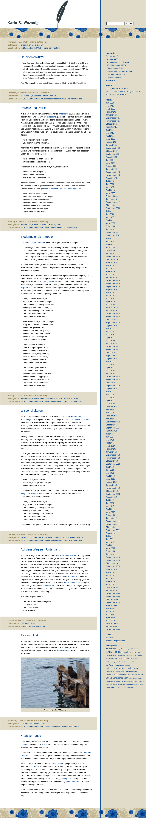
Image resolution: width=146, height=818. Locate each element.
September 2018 (113, 322)
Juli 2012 (110, 500)
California (36, 224)
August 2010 (111, 569)
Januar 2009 (111, 626)
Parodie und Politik (33, 108)
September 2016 (113, 386)
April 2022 (110, 220)
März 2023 (110, 193)
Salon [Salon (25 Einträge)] (127, 681)
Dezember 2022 (113, 202)
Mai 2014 (110, 440)
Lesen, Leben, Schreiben (117, 88)
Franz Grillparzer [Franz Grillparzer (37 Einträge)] (122, 658)
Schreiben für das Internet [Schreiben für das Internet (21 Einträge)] (122, 684)
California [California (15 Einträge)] (136, 652)
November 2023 (113, 175)
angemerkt (63, 114)
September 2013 (113, 464)
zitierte (53, 117)
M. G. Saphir (37, 45)
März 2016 (110, 404)
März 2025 (110, 139)
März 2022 (110, 223)
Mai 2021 (110, 241)
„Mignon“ (24, 287)
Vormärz (52, 96)
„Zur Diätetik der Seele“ (80, 419)
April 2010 (110, 581)
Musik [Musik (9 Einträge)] (130, 678)
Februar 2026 (112, 112)
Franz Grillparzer (45, 537)
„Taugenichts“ (49, 281)
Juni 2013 (110, 470)
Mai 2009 (110, 614)
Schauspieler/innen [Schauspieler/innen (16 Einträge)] (137, 681)
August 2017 (111, 358)
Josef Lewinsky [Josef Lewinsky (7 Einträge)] (125, 665)
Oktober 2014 (112, 425)
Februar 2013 (112, 482)
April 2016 (110, 401)
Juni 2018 (110, 331)
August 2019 (111, 289)
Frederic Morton (51, 585)
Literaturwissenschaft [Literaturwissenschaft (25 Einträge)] (133, 671)
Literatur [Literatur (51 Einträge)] (134, 668)
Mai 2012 (110, 506)
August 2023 (111, 178)
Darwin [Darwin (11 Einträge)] (128, 655)
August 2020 (111, 262)
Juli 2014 (110, 434)
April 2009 (110, 617)
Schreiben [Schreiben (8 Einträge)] (109, 684)
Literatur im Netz (114, 74)
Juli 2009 (110, 608)
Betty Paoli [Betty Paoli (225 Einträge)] (112, 651)
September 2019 (113, 286)
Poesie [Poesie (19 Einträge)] (112, 681)
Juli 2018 (110, 328)
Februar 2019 (112, 307)
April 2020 (110, 271)
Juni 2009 (110, 611)
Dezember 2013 (113, 455)
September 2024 (113, 154)
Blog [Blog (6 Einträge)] (131, 652)
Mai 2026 (110, 106)
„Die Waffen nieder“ (72, 582)
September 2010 (113, 566)
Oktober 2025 (112, 124)
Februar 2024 (112, 166)
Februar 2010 (112, 587)
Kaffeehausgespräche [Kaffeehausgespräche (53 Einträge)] (116, 668)
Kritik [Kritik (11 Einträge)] (128, 668)
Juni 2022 (110, 214)
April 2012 (110, 509)
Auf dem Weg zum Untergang (40, 549)
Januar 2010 (111, 590)
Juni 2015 (110, 413)
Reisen (45, 96)
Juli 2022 (110, 211)
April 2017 (110, 367)
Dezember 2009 (113, 593)
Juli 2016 (110, 392)
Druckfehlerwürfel (32, 57)
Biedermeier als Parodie (37, 236)
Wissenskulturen (32, 410)
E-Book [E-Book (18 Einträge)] (133, 655)
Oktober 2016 (112, 383)
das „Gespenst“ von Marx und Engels (61, 189)
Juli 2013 (110, 467)
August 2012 (111, 497)
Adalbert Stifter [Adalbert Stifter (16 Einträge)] (111, 649)
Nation (73, 537)
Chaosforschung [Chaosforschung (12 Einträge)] (111, 655)
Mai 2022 (110, 217)
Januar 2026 (111, 115)
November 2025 (113, 121)
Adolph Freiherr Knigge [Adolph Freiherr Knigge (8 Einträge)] (123, 649)
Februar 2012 (112, 515)
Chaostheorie (112, 68)
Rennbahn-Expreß (73, 782)
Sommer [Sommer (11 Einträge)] (135, 684)
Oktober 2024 (112, 151)
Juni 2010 (110, 575)
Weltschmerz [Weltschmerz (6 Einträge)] (121, 687)
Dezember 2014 (113, 422)
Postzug (63, 779)
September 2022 (113, 208)
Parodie (59, 398)
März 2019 (110, 304)
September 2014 (113, 428)
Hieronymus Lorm (61, 537)
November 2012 (113, 488)
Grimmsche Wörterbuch (35, 242)
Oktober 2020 (112, 259)
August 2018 (111, 325)
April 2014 (110, 443)
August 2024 (111, 157)
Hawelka (63, 650)
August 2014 (111, 431)
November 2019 (113, 283)
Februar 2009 (112, 623)
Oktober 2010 (112, 563)
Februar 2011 (112, 551)
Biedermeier (26, 96)
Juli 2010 (110, 572)
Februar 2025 (112, 142)
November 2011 (113, 524)
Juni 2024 (110, 160)
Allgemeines (111, 56)
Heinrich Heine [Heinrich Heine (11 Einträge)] (127, 662)
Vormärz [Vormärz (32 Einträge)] (113, 688)
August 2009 (111, 605)
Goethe (45, 224)
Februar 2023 (112, 196)
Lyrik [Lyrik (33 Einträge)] (108, 675)
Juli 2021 (110, 238)
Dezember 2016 (113, 377)
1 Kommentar (71, 227)
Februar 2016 (112, 407)
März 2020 (110, 274)
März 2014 (110, 446)
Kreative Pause (31, 735)
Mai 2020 (110, 268)
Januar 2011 (111, 554)
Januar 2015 (111, 419)
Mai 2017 (110, 364)
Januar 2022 (111, 229)
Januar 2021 (111, 253)
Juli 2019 (110, 292)
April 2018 (110, 337)
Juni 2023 (110, 184)
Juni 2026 (110, 103)
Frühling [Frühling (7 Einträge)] (119, 662)
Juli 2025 (110, 130)
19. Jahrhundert (30, 48)
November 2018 (113, 316)
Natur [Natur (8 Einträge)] (134, 678)
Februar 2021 (112, 250)
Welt (39, 48)
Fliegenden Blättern (29, 493)
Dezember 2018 (113, 313)
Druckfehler (26, 45)
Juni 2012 (110, 503)
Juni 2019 (110, 295)
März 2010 (110, 584)
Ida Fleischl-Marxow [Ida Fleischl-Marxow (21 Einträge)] (113, 665)
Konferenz (25, 745)
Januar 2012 (111, 518)
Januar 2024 (111, 169)
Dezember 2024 (113, 148)
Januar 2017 (111, 374)
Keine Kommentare (51, 48)
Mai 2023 (110, 187)
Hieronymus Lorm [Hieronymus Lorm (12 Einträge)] (138, 662)
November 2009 (113, 596)
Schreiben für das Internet (117, 71)
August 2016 (111, 389)
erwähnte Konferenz (68, 555)
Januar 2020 (111, 277)
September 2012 (113, 494)
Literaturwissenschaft (54, 99)
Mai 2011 (110, 542)
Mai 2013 (110, 473)
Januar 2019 (111, 310)
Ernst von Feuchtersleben (43, 398)
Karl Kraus (72, 576)
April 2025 (110, 136)
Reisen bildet (29, 635)
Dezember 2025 (113, 118)
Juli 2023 (110, 181)
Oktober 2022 (112, 205)
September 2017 (113, 355)
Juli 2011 (110, 536)
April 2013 (110, 476)
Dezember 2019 (113, 280)
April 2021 (110, 244)
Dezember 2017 (113, 346)
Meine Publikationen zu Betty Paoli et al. (123, 91)
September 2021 (113, 235)
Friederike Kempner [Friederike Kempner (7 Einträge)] (111, 662)
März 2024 (110, 163)
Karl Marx (36, 96)
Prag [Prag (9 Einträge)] (117, 681)
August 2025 (111, 127)
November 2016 (113, 380)
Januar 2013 (111, 485)
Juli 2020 (110, 265)
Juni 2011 (110, 539)
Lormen (36, 766)
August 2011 (111, 533)
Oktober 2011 (112, 527)
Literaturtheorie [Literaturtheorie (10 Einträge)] (119, 671)
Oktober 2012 (112, 491)
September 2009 (113, 602)
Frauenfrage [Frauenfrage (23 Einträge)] (134, 659)
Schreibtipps (112, 77)
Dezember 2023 (113, 172)
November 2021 (113, 232)
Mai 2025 (110, 133)
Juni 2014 (110, 437)
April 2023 (110, 190)
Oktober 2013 (112, 461)
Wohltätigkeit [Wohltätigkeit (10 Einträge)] (130, 687)
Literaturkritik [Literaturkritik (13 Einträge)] (110, 671)
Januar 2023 (111, 199)
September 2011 (113, 530)
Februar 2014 (112, 449)
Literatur (41, 99)
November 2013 (113, 458)
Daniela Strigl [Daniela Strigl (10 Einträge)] (121, 655)
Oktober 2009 (112, 599)
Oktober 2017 (112, 352)
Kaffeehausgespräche (115, 641)
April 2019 (110, 301)
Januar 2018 (111, 343)
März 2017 (110, 371)
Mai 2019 (110, 298)
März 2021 (110, 247)
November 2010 (113, 560)
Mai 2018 (110, 334)
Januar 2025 (111, 145)
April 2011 (110, 545)
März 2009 (110, 620)
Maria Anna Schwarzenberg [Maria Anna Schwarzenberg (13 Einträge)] (128, 675)
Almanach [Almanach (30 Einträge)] (135, 649)
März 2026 (110, 109)
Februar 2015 (112, 416)
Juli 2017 (110, 361)
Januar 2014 (111, 452)
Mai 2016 (110, 398)
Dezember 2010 (113, 557)
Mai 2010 (110, 578)
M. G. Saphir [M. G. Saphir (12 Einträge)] (114, 675)
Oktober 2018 (112, 319)
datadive (109, 638)
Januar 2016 (111, 410)
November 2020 (113, 256)
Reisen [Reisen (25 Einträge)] (122, 681)
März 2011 (110, 548)
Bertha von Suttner (29, 537)
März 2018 (110, 340)
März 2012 (110, 512)
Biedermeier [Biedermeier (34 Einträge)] (124, 652)
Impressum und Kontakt (116, 94)
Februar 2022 (112, 226)
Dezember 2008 (113, 629)
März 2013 (110, 479)
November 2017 (113, 349)
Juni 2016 (110, 395)
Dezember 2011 (113, 521)
